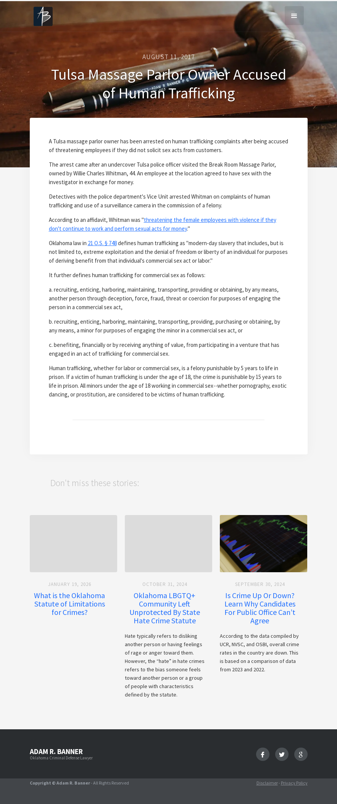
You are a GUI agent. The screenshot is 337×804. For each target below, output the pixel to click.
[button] (294, 15)
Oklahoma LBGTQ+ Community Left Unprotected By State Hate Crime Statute (164, 608)
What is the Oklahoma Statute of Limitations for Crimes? (69, 603)
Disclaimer (267, 783)
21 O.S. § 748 (102, 243)
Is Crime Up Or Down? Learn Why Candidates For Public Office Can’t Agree (259, 608)
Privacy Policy (294, 783)
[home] (43, 16)
